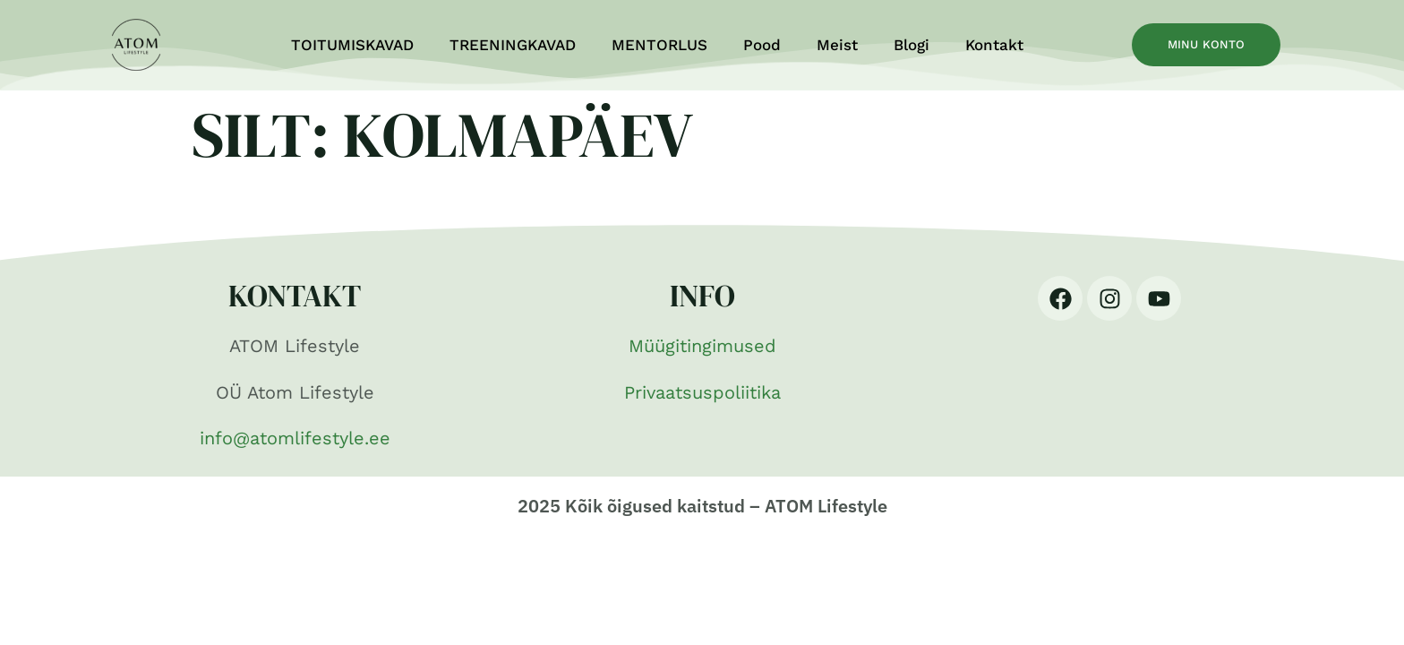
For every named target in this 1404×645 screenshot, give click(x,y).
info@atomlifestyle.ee (295, 438)
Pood (762, 45)
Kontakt (994, 45)
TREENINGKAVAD (512, 45)
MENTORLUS (659, 45)
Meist (837, 45)
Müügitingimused (702, 346)
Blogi (911, 45)
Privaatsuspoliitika (702, 392)
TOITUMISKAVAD (352, 45)
